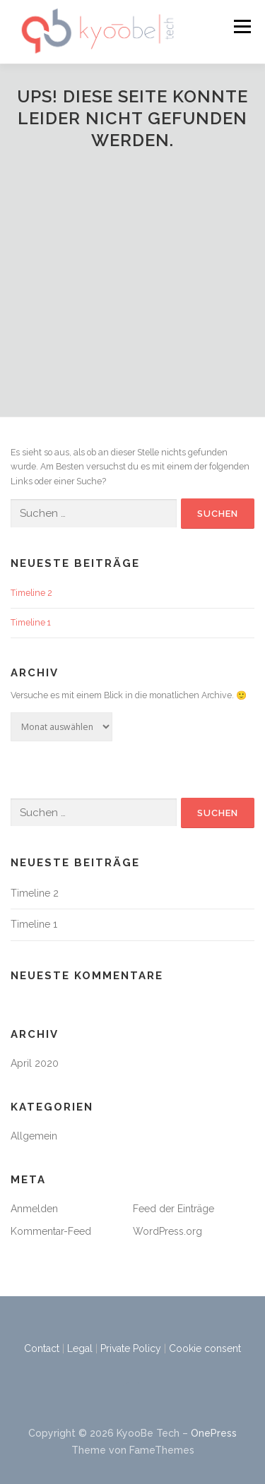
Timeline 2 (31, 592)
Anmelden (34, 1208)
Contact (41, 1348)
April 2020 (35, 1063)
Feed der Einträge (173, 1208)
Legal (80, 1348)
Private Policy (130, 1348)
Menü (242, 26)
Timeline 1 (31, 622)
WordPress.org (167, 1231)
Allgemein (34, 1136)
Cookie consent (205, 1348)
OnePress (214, 1433)
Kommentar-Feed (51, 1231)
